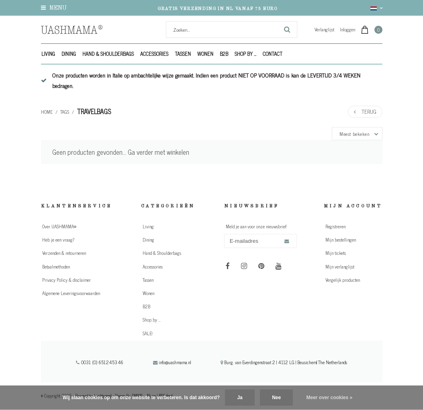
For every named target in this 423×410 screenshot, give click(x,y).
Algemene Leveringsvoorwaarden (71, 293)
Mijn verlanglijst (339, 266)
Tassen (183, 54)
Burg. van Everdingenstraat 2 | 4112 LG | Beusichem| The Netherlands (284, 362)
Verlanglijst (324, 29)
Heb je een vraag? (58, 239)
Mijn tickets (335, 252)
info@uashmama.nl (172, 362)
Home (47, 111)
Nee (276, 397)
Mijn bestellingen (340, 239)
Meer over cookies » (330, 397)
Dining (68, 54)
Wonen (205, 54)
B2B (224, 54)
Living (48, 54)
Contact (272, 54)
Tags (64, 111)
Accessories (154, 54)
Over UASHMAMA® (59, 226)
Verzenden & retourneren (64, 252)
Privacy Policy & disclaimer (66, 279)
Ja (239, 397)
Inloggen (347, 29)
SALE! (147, 333)
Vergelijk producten (342, 279)
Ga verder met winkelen (158, 152)
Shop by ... (245, 54)
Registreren (335, 226)
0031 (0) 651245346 (99, 362)
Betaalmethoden (56, 266)
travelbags (94, 111)
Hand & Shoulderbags (108, 54)
